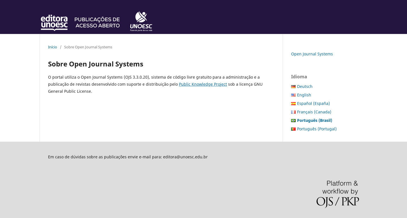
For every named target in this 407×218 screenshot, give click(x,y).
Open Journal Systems (312, 54)
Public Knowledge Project (203, 84)
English (304, 95)
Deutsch (305, 86)
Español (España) (313, 103)
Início (52, 46)
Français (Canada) (314, 112)
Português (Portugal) (317, 128)
